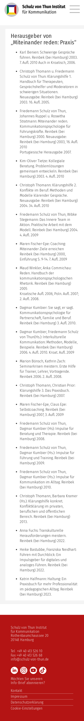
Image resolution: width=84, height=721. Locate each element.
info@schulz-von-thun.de (30, 659)
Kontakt (16, 691)
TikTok (42, 670)
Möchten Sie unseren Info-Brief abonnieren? (28, 681)
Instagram (23, 670)
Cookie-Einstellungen (26, 708)
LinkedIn (14, 670)
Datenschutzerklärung (27, 702)
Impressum (19, 696)
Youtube (33, 670)
